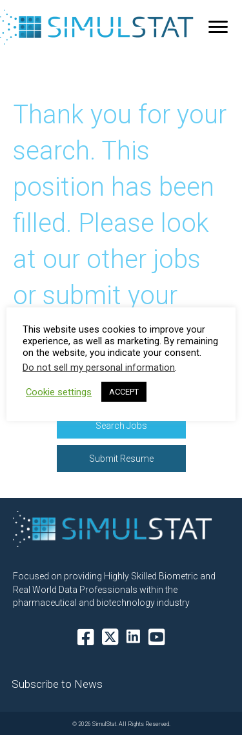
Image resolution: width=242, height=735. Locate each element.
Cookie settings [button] (59, 392)
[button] (121, 425)
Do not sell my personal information (99, 367)
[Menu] (218, 27)
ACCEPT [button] (124, 392)
